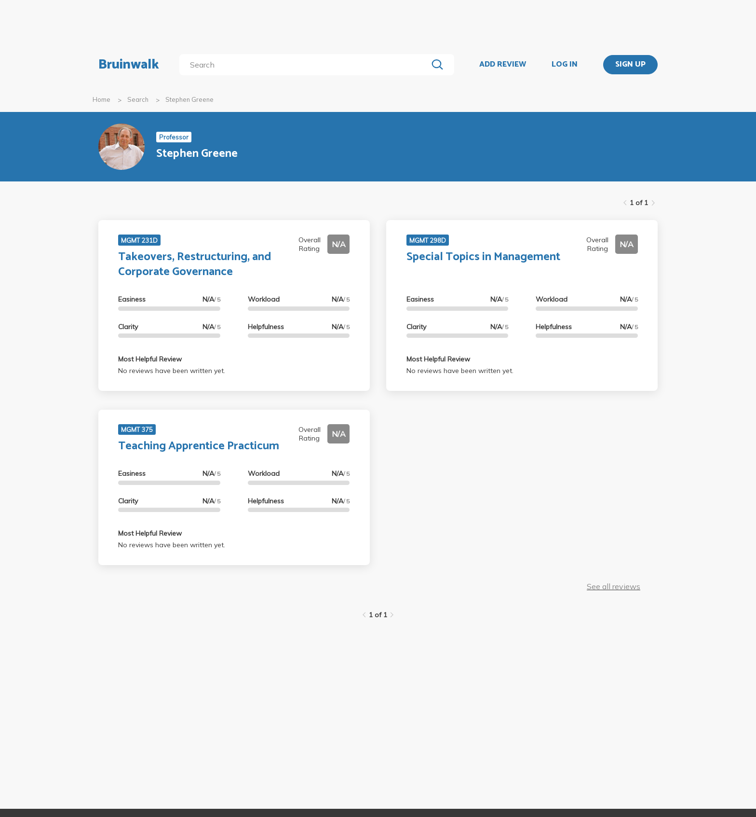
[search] (305, 64)
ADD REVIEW (502, 64)
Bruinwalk (128, 64)
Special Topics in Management (483, 257)
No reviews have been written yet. (171, 370)
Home (101, 99)
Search (137, 99)
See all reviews (613, 586)
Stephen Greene (189, 99)
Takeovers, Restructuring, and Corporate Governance (194, 264)
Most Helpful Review (150, 359)
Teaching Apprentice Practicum (198, 446)
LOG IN (565, 64)
